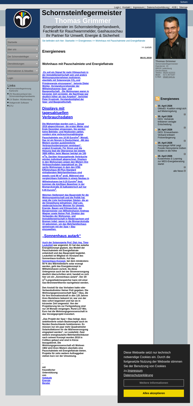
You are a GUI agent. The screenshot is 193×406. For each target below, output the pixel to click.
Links (11, 85)
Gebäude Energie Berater (47, 380)
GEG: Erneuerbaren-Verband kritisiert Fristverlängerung (168, 135)
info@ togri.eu (169, 77)
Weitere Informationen (153, 382)
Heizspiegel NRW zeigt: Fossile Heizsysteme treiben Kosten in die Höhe (172, 148)
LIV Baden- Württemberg (20, 99)
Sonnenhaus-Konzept (53, 261)
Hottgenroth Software (19, 103)
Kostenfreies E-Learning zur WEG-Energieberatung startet (171, 161)
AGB (174, 7)
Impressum (135, 370)
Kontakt (126, 7)
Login (116, 7)
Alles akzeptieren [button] (154, 393)
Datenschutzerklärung (138, 375)
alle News (179, 171)
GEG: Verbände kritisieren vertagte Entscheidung (167, 122)
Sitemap (183, 7)
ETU (11, 106)
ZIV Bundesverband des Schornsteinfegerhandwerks (22, 95)
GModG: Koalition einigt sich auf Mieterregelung (172, 109)
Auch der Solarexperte (54, 242)
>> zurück (147, 47)
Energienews (170, 98)
